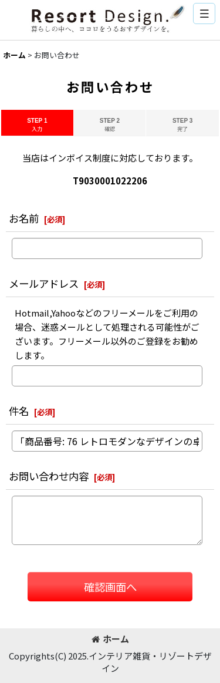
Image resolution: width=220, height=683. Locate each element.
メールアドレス (44, 283)
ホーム (110, 638)
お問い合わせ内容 (49, 476)
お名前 (24, 218)
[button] (204, 13)
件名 (19, 410)
